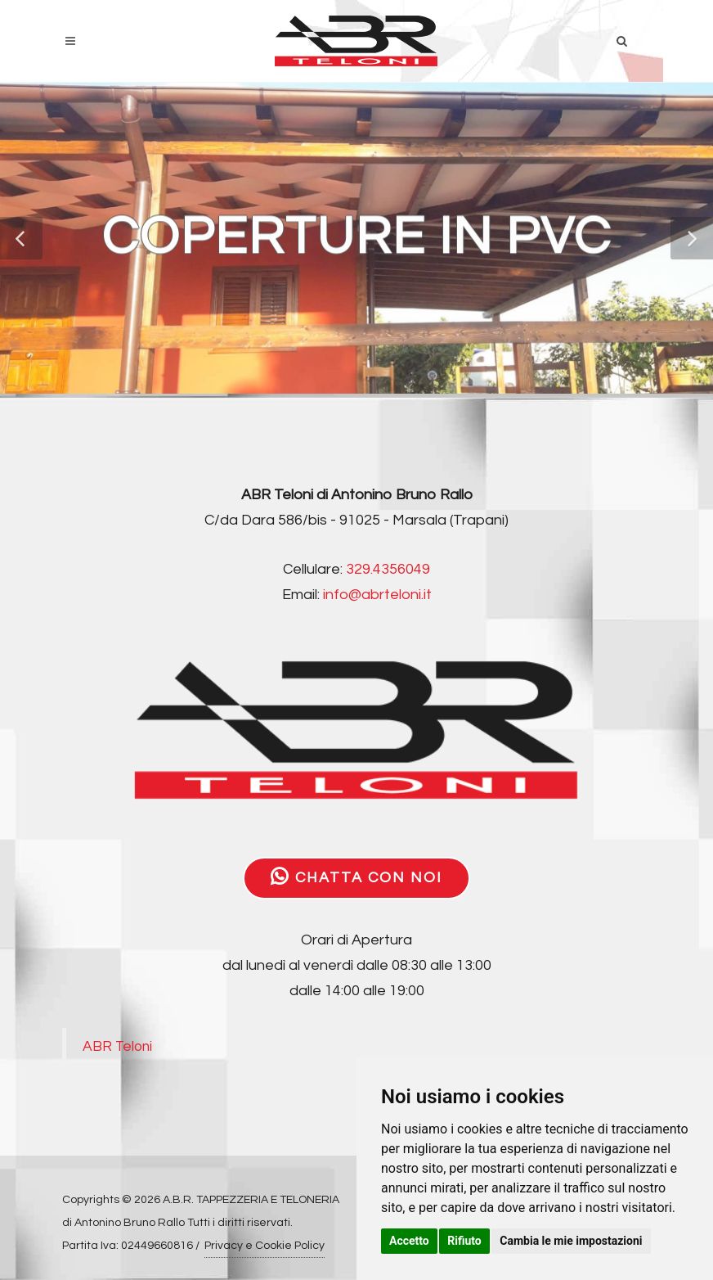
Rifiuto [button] (464, 1240)
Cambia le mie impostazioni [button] (571, 1240)
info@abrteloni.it (377, 594)
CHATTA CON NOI (356, 876)
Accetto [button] (409, 1240)
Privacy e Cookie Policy (264, 1245)
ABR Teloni (117, 1046)
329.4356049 (388, 569)
